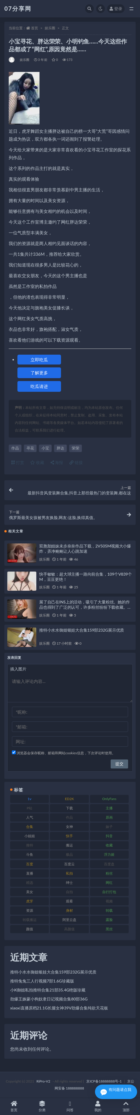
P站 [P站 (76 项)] (29, 808)
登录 (116, 8)
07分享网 (17, 8)
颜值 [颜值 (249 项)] (29, 929)
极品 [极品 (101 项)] (69, 854)
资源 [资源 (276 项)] (29, 910)
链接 (76, 462)
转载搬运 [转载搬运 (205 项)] (30, 920)
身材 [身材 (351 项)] (69, 910)
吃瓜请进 (39, 386)
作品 (15, 448)
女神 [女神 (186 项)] (69, 826)
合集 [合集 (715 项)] (29, 826)
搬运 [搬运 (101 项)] (69, 845)
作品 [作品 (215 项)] (69, 817)
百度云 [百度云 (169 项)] (69, 864)
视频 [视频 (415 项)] (109, 901)
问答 (70, 1106)
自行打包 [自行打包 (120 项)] (109, 892)
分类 (42, 1106)
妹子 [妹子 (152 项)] (109, 826)
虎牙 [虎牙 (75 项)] (29, 901)
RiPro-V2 (43, 1081)
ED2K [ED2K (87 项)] (69, 799)
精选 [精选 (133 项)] (29, 882)
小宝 (45, 448)
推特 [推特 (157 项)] (29, 845)
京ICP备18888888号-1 (104, 1081)
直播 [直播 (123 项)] (29, 873)
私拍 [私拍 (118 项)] (69, 873)
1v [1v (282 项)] (29, 799)
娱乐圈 (50, 28)
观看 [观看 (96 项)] (69, 901)
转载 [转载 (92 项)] (109, 910)
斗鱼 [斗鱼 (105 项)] (29, 854)
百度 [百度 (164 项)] (29, 864)
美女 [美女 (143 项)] (29, 892)
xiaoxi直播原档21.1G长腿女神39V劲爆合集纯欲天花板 (59, 1007)
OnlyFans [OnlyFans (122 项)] (109, 799)
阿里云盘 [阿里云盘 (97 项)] (69, 920)
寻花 (30, 448)
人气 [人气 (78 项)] (29, 817)
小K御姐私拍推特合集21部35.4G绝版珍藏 (47, 989)
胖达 (60, 448)
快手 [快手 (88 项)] (69, 836)
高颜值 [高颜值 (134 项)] (69, 929)
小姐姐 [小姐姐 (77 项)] (29, 836)
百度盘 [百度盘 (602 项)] (109, 864)
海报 (57, 462)
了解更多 (39, 372)
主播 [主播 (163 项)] (109, 808)
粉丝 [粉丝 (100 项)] (109, 873)
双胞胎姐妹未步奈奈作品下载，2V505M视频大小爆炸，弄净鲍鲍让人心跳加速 (85, 548)
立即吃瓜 (39, 359)
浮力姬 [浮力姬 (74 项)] (109, 854)
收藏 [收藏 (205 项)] (109, 845)
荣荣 (75, 448)
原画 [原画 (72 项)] (109, 817)
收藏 (37, 462)
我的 (98, 1106)
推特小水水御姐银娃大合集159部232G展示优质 (81, 630)
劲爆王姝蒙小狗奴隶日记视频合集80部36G (49, 998)
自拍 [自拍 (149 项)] (69, 892)
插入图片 (18, 668)
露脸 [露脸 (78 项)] (109, 920)
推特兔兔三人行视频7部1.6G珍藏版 (42, 980)
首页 (34, 28)
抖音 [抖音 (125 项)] (109, 836)
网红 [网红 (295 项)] (109, 882)
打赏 (17, 462)
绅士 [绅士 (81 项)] (69, 882)
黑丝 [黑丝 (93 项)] (109, 929)
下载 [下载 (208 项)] (69, 808)
